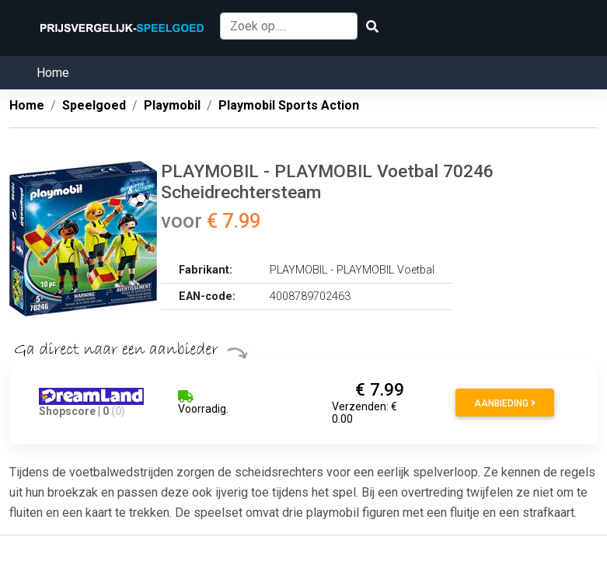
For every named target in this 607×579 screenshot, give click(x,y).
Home (53, 72)
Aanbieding (504, 403)
